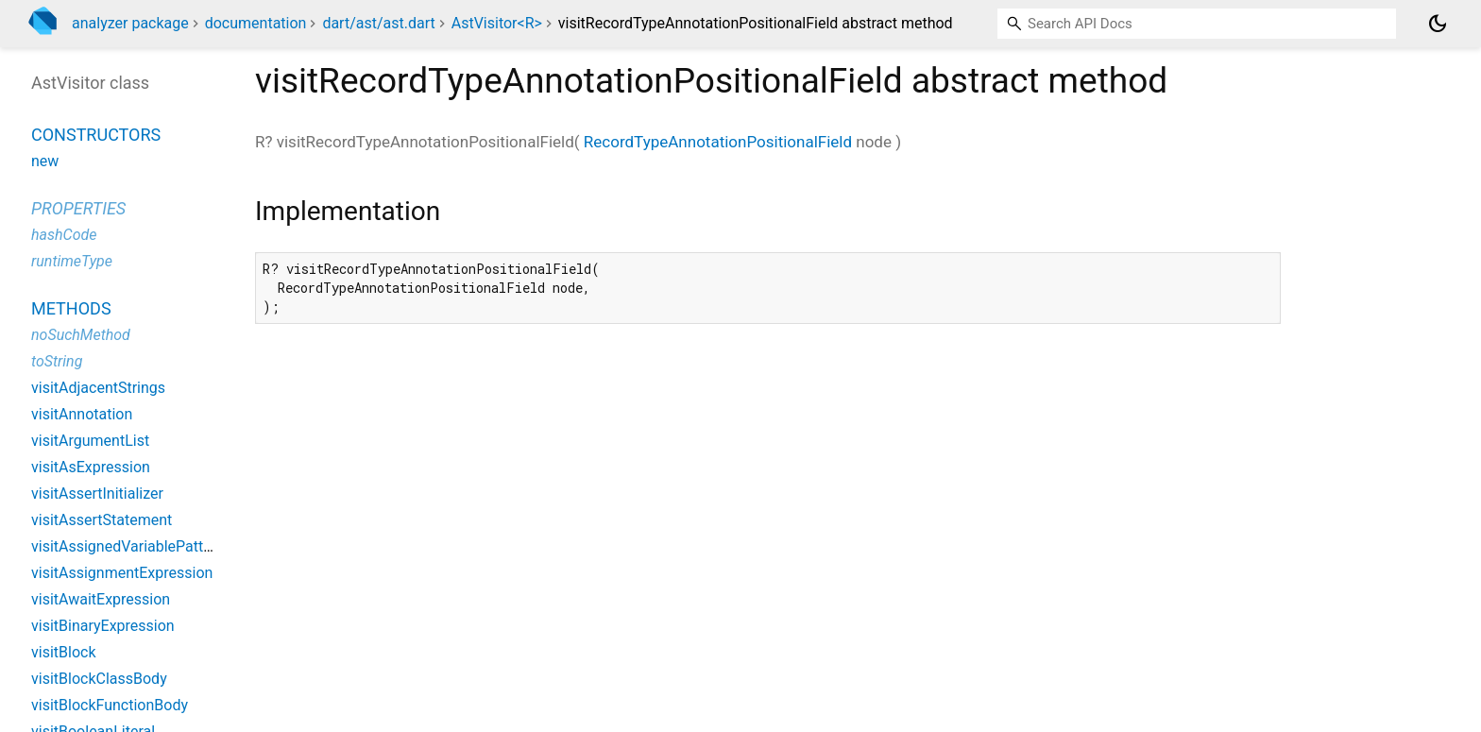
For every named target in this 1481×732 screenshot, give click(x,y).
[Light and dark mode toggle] (1437, 24)
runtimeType (71, 261)
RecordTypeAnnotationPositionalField (718, 141)
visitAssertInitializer (97, 493)
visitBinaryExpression (103, 626)
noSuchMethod (80, 335)
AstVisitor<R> (496, 23)
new (45, 161)
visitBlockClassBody (99, 679)
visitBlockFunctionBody (109, 705)
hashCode (63, 235)
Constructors (96, 135)
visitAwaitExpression (100, 599)
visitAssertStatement (101, 520)
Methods (71, 308)
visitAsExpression (90, 467)
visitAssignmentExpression (122, 573)
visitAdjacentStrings (98, 388)
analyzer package (130, 23)
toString (56, 361)
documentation (256, 23)
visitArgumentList (90, 441)
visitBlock (63, 652)
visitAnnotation (81, 414)
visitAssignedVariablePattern (128, 546)
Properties (78, 208)
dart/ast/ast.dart (378, 23)
